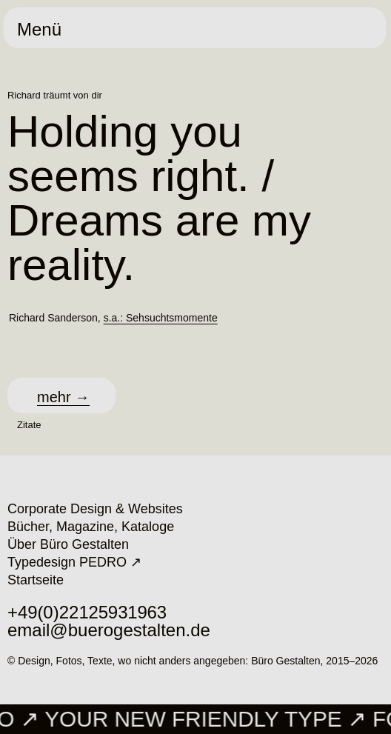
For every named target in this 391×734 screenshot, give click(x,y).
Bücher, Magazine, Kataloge (90, 526)
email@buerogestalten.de (108, 630)
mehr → (63, 397)
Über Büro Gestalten (68, 544)
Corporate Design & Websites (95, 508)
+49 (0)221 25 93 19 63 (87, 612)
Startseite (35, 580)
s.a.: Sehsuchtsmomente (161, 318)
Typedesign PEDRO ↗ (74, 562)
